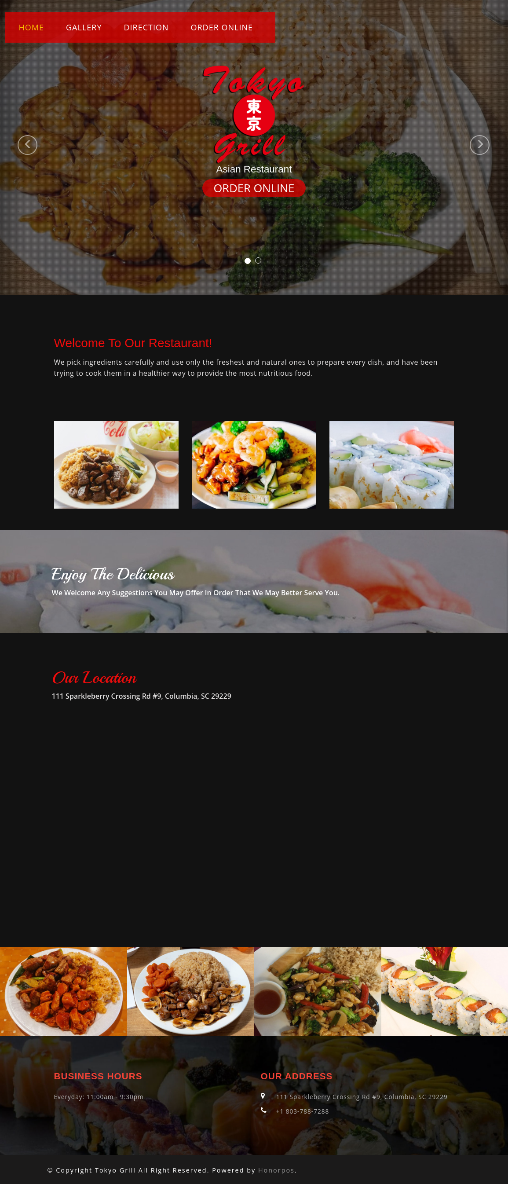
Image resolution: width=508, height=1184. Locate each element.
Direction (146, 27)
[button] (13, 147)
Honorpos (276, 1170)
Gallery (84, 27)
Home (31, 27)
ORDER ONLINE (222, 27)
